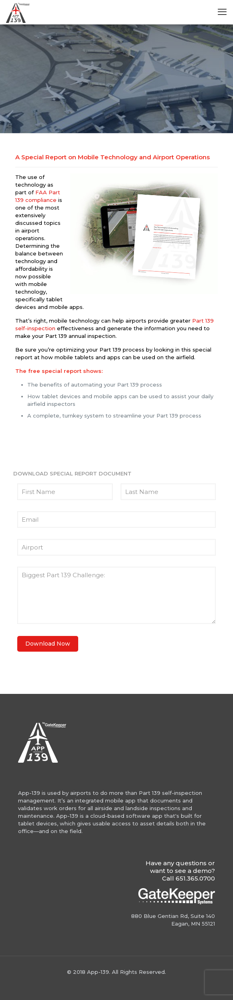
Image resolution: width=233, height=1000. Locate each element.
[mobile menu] (222, 12)
